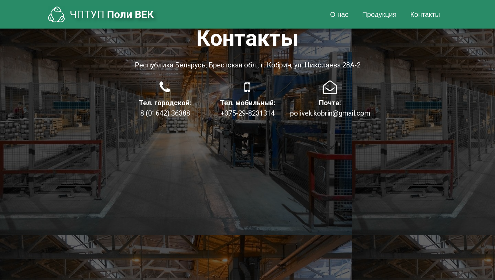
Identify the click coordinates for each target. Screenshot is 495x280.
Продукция (379, 14)
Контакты (425, 14)
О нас (339, 14)
